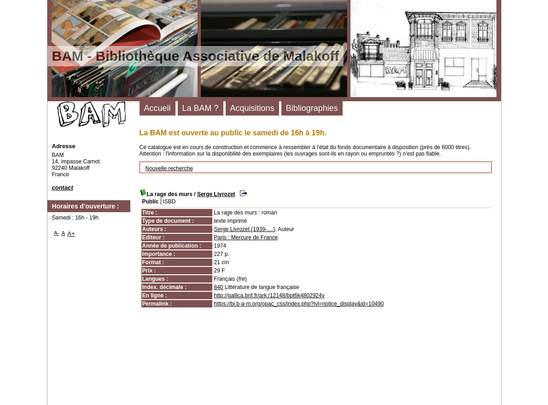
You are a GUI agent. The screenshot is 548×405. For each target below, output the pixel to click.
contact (62, 187)
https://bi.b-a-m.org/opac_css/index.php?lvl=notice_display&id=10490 (299, 304)
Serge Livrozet (216, 194)
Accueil (157, 108)
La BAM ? (200, 108)
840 (218, 287)
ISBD (169, 201)
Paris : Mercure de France (246, 237)
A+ (71, 233)
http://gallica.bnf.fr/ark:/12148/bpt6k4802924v (269, 295)
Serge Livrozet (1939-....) (244, 229)
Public (150, 201)
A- (56, 233)
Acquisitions (252, 108)
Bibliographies (312, 108)
